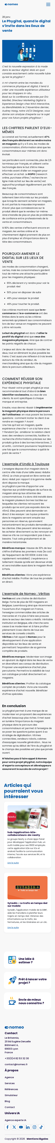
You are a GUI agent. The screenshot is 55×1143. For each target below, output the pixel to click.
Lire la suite (13, 862)
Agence (9, 1077)
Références (11, 1089)
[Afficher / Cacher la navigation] (48, 4)
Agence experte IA (15, 1120)
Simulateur (11, 1095)
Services (10, 1083)
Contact (10, 1107)
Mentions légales (37, 1139)
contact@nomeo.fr (16, 1064)
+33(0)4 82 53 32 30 (17, 1058)
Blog (7, 1101)
